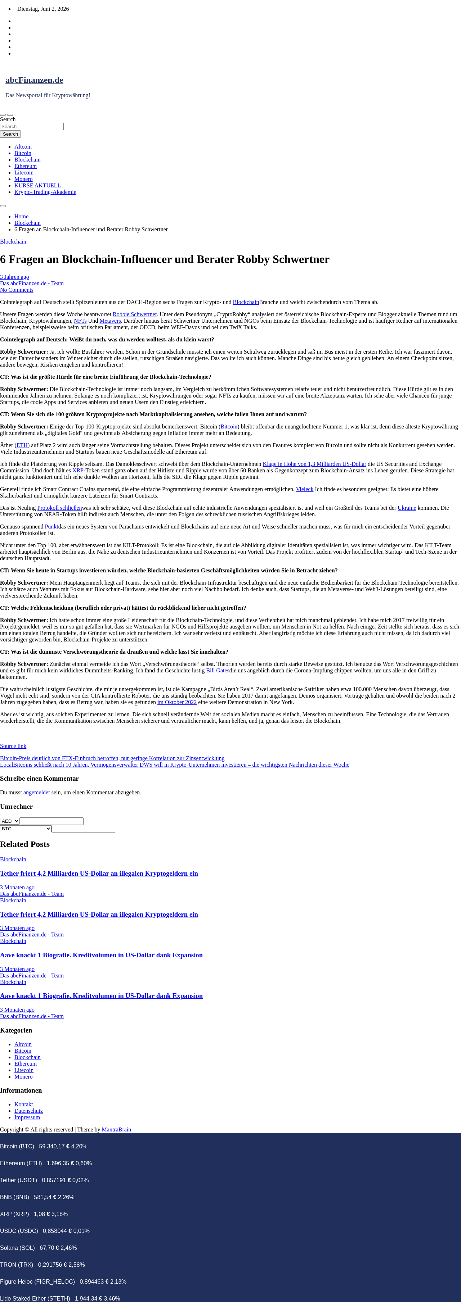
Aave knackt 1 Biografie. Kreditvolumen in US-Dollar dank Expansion (101, 955)
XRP (78, 470)
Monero (23, 179)
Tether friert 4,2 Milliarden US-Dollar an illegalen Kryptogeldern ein (99, 873)
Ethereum (25, 166)
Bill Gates (217, 670)
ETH (22, 445)
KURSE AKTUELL (37, 185)
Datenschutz (28, 1111)
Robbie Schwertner (135, 314)
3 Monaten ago (17, 887)
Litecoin (23, 172)
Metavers (110, 321)
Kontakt (23, 1104)
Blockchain (27, 159)
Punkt (51, 526)
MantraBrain (116, 1129)
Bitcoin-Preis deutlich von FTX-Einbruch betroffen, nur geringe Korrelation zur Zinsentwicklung (112, 758)
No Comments (16, 290)
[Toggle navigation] (3, 115)
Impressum (27, 1117)
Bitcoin (22, 153)
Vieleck (305, 489)
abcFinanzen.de (34, 80)
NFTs (80, 321)
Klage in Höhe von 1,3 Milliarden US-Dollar (315, 464)
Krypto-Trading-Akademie (45, 192)
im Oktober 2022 (177, 702)
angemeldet (36, 792)
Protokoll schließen (59, 508)
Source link (13, 746)
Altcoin (23, 147)
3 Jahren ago (14, 277)
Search (8, 119)
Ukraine (407, 508)
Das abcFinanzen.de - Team (32, 283)
